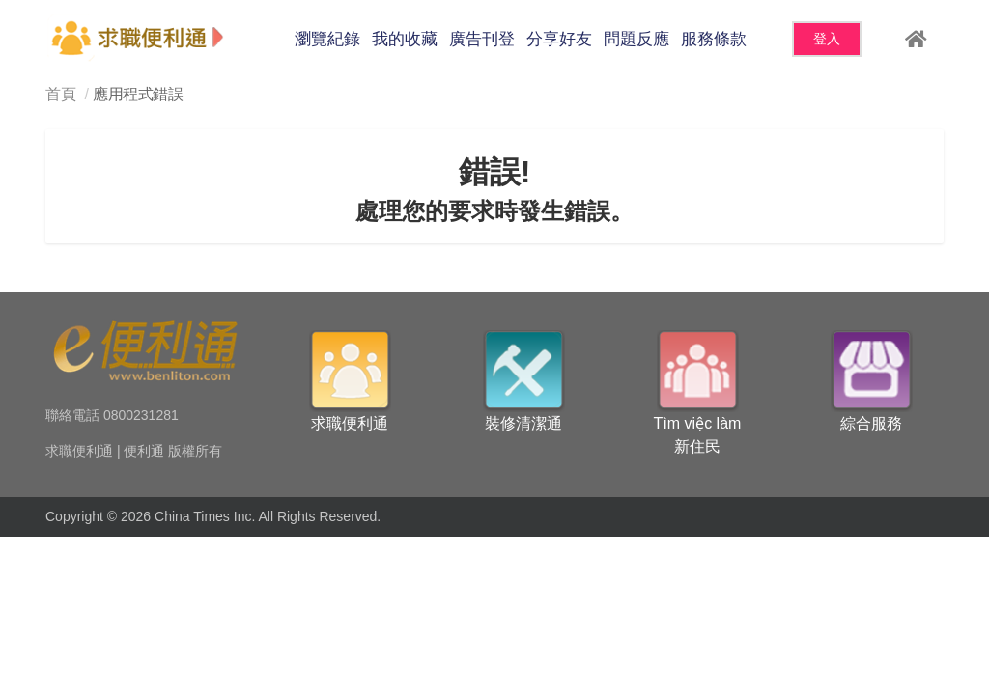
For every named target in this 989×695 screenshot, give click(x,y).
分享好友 (559, 39)
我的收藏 (405, 39)
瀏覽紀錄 (327, 39)
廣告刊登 (482, 39)
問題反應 (636, 39)
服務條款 (714, 39)
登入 (826, 38)
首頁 (60, 94)
